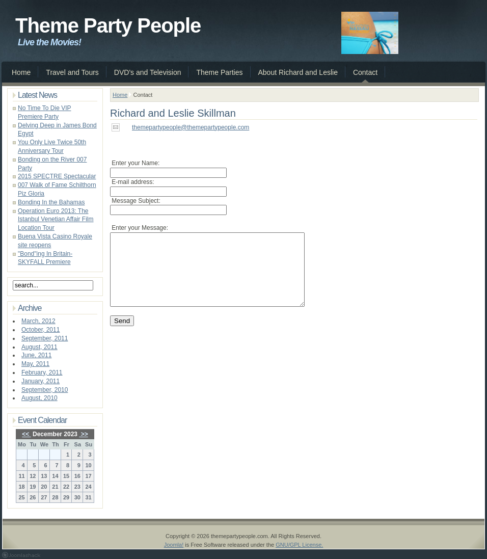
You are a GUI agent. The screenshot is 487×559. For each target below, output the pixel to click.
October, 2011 (40, 329)
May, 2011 (35, 363)
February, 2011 (42, 372)
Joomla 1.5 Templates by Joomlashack (21, 555)
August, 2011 (39, 347)
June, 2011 (36, 355)
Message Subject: (135, 200)
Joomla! (174, 545)
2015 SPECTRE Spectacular (57, 176)
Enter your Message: (139, 227)
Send (122, 336)
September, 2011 (44, 338)
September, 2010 (44, 389)
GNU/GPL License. (299, 545)
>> (83, 434)
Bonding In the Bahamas (51, 202)
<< (26, 434)
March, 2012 (38, 321)
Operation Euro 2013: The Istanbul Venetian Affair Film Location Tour (56, 219)
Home (120, 95)
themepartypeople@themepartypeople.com (190, 127)
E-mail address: (132, 181)
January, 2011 (40, 381)
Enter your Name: (134, 163)
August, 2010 (39, 398)
